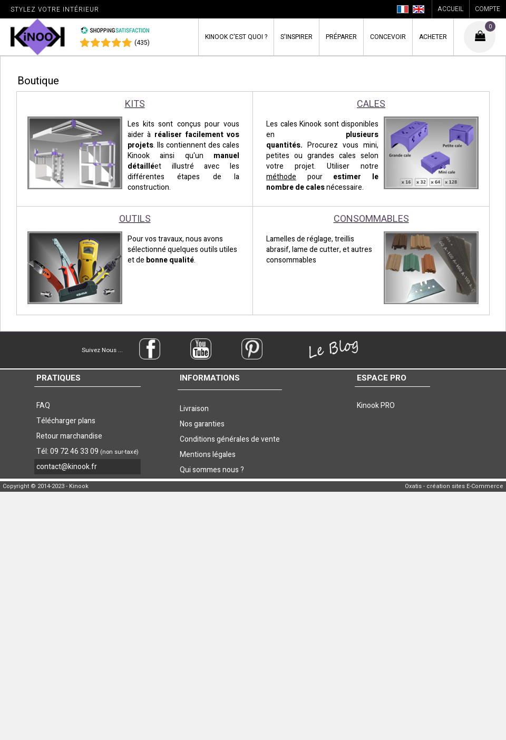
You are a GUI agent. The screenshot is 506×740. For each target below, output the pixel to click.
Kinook (236, 37)
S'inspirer (296, 37)
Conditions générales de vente (230, 439)
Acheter (433, 37)
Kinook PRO (376, 405)
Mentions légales (208, 454)
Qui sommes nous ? (212, 469)
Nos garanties (202, 424)
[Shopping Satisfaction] (115, 32)
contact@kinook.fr (66, 466)
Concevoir (388, 37)
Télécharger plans (65, 420)
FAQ (43, 405)
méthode (281, 176)
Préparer (341, 37)
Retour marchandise (69, 436)
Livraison (194, 408)
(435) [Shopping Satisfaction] (142, 42)
